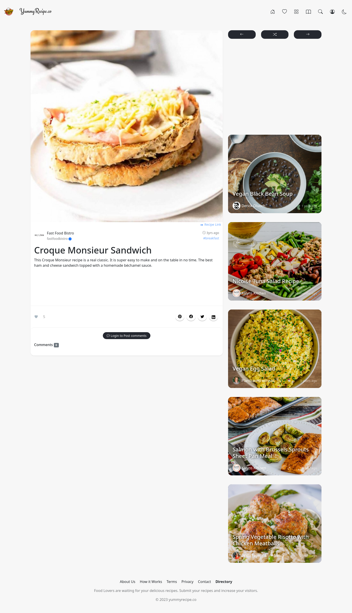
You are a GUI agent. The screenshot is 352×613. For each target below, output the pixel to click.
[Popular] (284, 11)
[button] (191, 317)
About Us (127, 581)
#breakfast (211, 238)
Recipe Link (210, 224)
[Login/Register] (332, 11)
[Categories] (296, 11)
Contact (204, 581)
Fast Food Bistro (60, 233)
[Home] (272, 11)
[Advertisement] (126, 288)
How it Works (151, 581)
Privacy (187, 581)
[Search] (320, 11)
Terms (172, 581)
